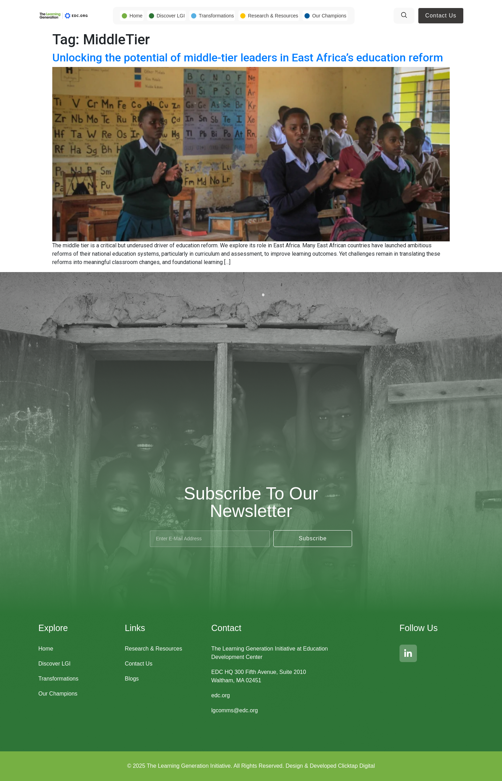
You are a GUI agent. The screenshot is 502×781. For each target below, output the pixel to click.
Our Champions (329, 15)
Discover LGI (171, 15)
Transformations (216, 15)
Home (136, 15)
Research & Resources (273, 15)
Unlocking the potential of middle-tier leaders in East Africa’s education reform (247, 57)
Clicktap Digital (356, 766)
